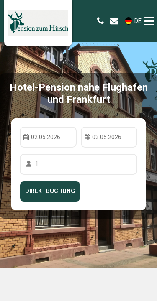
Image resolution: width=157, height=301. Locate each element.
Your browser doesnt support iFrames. (78, 150)
